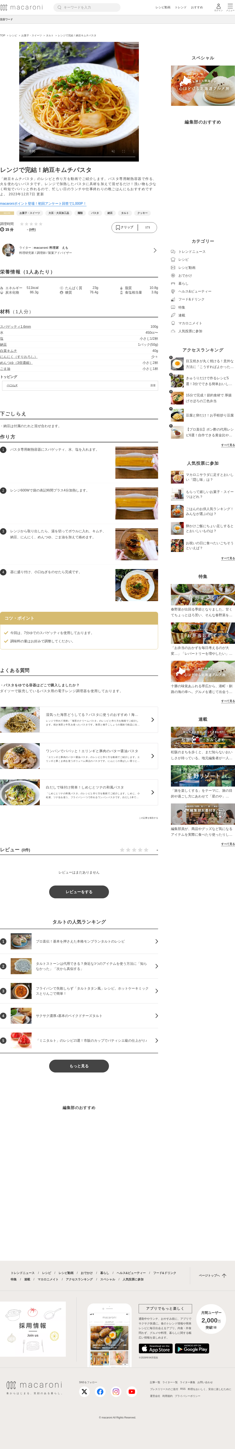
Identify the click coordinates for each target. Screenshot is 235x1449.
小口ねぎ (12, 385)
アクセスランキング (79, 1279)
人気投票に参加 (133, 1279)
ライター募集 (187, 1382)
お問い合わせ (205, 1382)
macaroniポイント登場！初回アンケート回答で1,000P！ (43, 203)
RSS (183, 1388)
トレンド (181, 7)
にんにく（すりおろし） (19, 357)
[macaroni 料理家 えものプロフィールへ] (79, 250)
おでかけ (87, 1273)
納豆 (3, 344)
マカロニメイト (48, 1279)
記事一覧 (155, 1382)
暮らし (104, 1273)
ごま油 (5, 369)
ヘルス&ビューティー (131, 1273)
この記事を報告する (148, 818)
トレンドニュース (23, 1273)
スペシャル (107, 1279)
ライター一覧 (170, 1382)
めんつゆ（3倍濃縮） (16, 363)
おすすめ (197, 7)
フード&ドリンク (164, 1273)
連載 (27, 1279)
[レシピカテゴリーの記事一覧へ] (7, 213)
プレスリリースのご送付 (164, 1389)
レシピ (46, 1273)
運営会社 (155, 1396)
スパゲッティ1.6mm (15, 326)
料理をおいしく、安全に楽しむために (209, 1389)
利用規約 (167, 1396)
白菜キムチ (8, 351)
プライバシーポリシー (187, 1396)
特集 (14, 1279)
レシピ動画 (163, 7)
